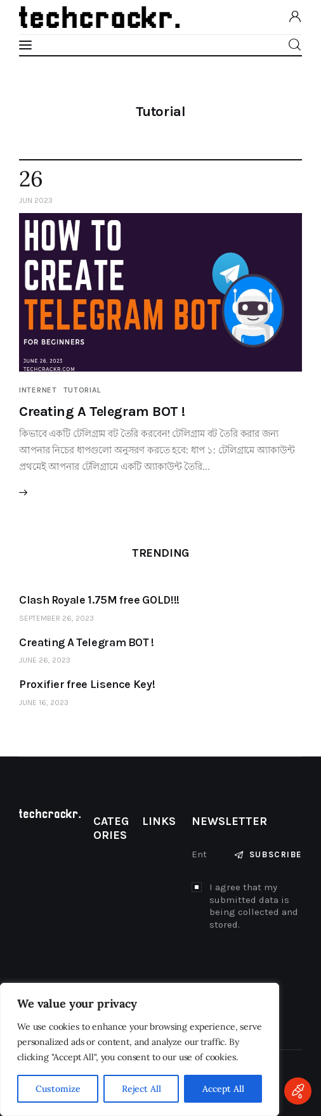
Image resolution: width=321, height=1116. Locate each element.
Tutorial (82, 390)
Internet (38, 390)
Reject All (141, 1088)
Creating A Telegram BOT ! (102, 411)
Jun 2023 (36, 200)
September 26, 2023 (56, 618)
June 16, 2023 (44, 702)
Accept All (223, 1088)
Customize (58, 1088)
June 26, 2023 (44, 660)
